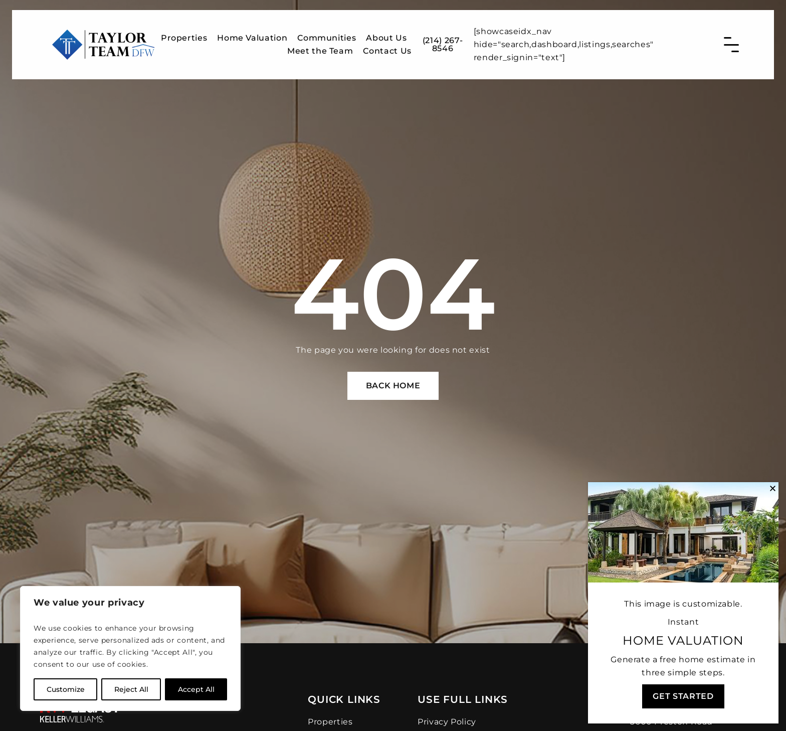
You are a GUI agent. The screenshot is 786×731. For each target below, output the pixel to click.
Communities (326, 33)
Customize (66, 689)
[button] (772, 488)
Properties (184, 33)
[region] (130, 648)
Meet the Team (320, 46)
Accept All (196, 689)
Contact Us (387, 46)
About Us (386, 33)
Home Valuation (252, 33)
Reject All (131, 689)
